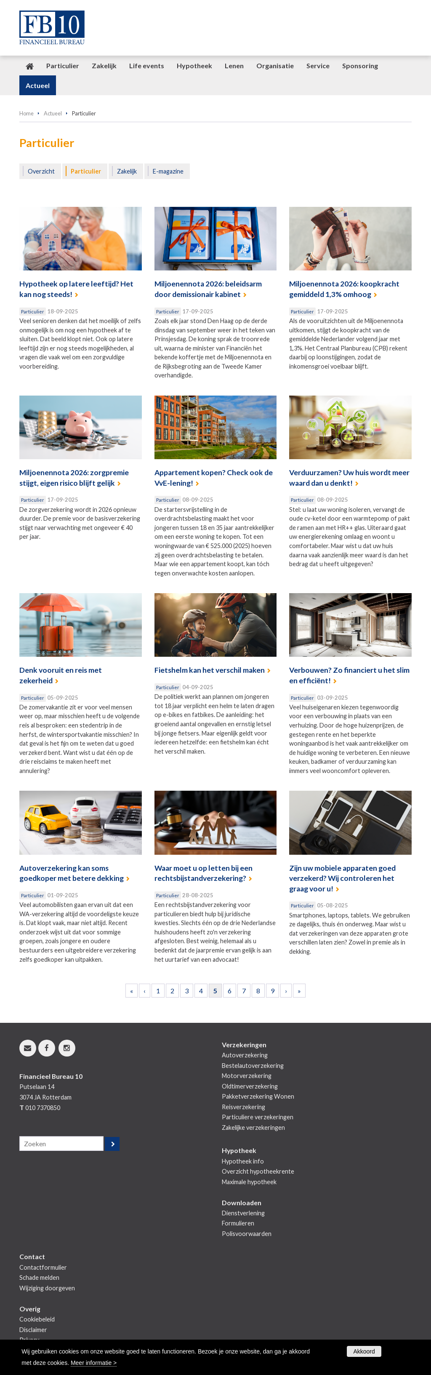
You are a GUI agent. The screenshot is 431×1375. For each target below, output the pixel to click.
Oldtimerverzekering (250, 1086)
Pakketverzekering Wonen (258, 1096)
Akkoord (364, 1351)
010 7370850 (42, 1107)
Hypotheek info (243, 1161)
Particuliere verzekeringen (257, 1117)
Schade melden (39, 1277)
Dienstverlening (243, 1213)
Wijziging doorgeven (47, 1288)
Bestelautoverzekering (253, 1065)
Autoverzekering (245, 1055)
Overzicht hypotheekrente (258, 1171)
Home (26, 113)
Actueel (53, 113)
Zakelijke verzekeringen (253, 1127)
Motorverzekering (246, 1075)
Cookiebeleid (37, 1319)
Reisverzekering (243, 1106)
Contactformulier (43, 1267)
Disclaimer (33, 1329)
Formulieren (238, 1223)
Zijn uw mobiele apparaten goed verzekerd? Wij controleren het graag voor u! (342, 878)
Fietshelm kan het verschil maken (209, 670)
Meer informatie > (94, 1362)
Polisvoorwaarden (246, 1233)
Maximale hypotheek (249, 1181)
